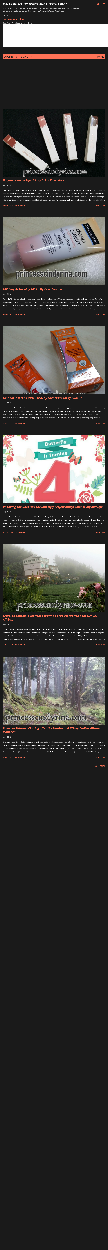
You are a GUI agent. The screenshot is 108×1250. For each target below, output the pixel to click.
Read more (100, 205)
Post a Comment (17, 205)
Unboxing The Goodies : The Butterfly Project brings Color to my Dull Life (53, 507)
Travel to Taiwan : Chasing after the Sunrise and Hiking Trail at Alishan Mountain (52, 730)
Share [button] (5, 205)
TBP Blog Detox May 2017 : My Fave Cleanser (33, 289)
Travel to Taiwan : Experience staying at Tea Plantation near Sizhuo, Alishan (50, 617)
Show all (99, 57)
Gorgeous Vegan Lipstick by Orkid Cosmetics (33, 180)
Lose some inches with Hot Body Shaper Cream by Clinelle (42, 398)
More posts (100, 766)
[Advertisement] (22, 87)
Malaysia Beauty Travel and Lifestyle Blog (35, 4)
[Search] (98, 4)
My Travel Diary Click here (14, 19)
